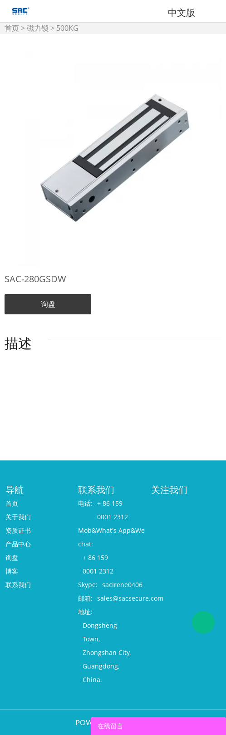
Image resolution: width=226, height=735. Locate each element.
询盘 (48, 304)
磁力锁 (38, 28)
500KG (67, 28)
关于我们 (18, 516)
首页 (12, 28)
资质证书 (18, 530)
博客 (11, 571)
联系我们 (18, 584)
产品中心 (18, 544)
